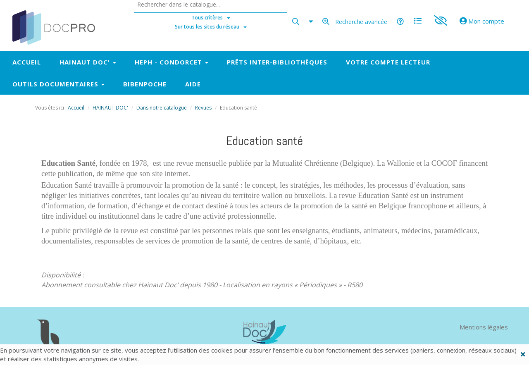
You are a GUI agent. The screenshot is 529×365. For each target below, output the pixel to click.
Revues (203, 107)
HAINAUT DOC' (110, 107)
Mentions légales (484, 327)
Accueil (76, 107)
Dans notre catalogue (161, 107)
